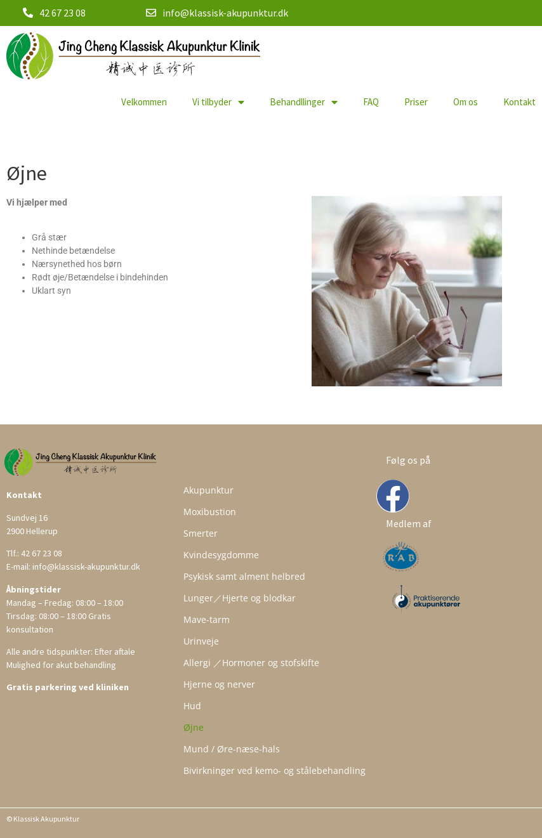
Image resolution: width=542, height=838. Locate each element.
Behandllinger (304, 102)
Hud (192, 706)
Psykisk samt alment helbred (244, 576)
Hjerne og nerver (219, 684)
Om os (465, 102)
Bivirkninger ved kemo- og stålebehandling (274, 770)
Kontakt (519, 102)
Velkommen (144, 102)
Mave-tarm (206, 619)
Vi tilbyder (218, 102)
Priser (416, 102)
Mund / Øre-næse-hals (231, 749)
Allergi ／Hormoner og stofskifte (251, 663)
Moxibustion (209, 512)
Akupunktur (208, 490)
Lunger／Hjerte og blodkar (239, 598)
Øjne (193, 727)
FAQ (371, 102)
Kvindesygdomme (221, 555)
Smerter (200, 533)
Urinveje (201, 641)
